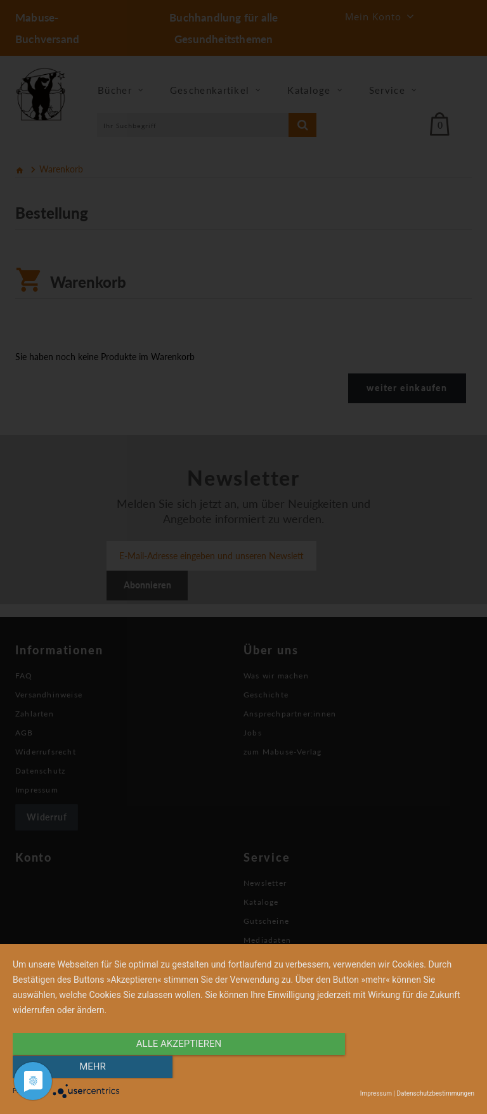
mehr (405, 1067)
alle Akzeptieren (174, 1067)
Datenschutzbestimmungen (435, 1093)
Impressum (376, 1093)
